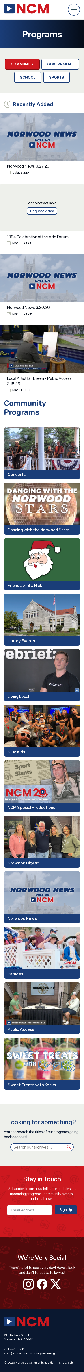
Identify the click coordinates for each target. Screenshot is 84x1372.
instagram (28, 1284)
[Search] (37, 1147)
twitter (55, 1284)
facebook (42, 1284)
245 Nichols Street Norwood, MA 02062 (18, 1337)
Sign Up (65, 1209)
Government (60, 64)
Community (22, 64)
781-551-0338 (14, 1349)
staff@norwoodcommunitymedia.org (29, 1353)
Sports (56, 77)
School (28, 77)
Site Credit (66, 1363)
